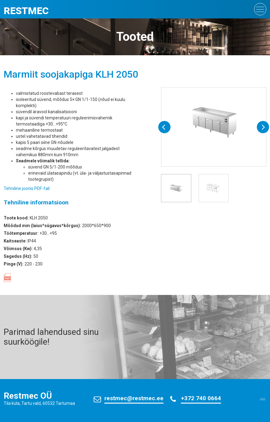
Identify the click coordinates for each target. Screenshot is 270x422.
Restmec (26, 11)
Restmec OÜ (28, 396)
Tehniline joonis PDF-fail (27, 188)
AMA (262, 399)
